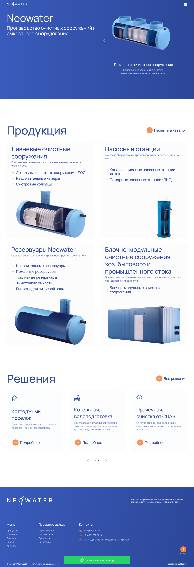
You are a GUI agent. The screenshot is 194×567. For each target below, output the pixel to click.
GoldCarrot (182, 564)
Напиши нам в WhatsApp (97, 560)
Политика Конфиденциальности (46, 564)
